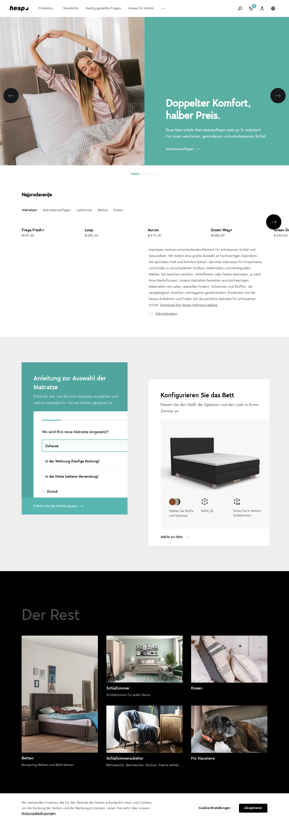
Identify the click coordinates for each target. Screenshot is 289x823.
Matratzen (29, 210)
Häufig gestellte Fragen (103, 8)
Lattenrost (84, 210)
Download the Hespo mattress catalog (188, 305)
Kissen (118, 210)
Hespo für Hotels (141, 8)
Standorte (70, 8)
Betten (103, 210)
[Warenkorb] (251, 8)
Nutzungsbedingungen (39, 813)
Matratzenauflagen (180, 149)
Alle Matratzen (166, 314)
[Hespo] (19, 8)
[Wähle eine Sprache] (275, 8)
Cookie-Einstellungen (214, 808)
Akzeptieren (253, 808)
